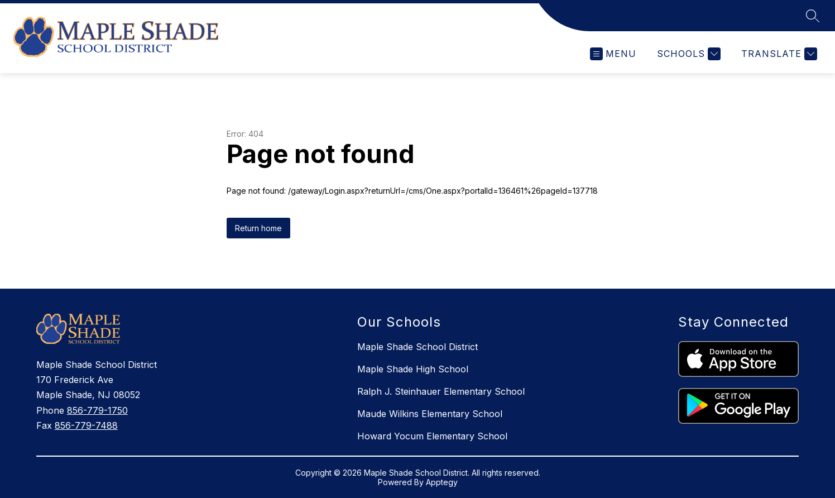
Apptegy (442, 482)
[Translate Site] (777, 54)
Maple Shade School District (417, 346)
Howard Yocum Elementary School (432, 436)
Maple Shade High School (412, 369)
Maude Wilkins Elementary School (429, 413)
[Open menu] (613, 54)
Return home (258, 228)
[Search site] (812, 15)
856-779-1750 (97, 410)
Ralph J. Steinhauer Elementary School (441, 391)
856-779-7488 (86, 425)
